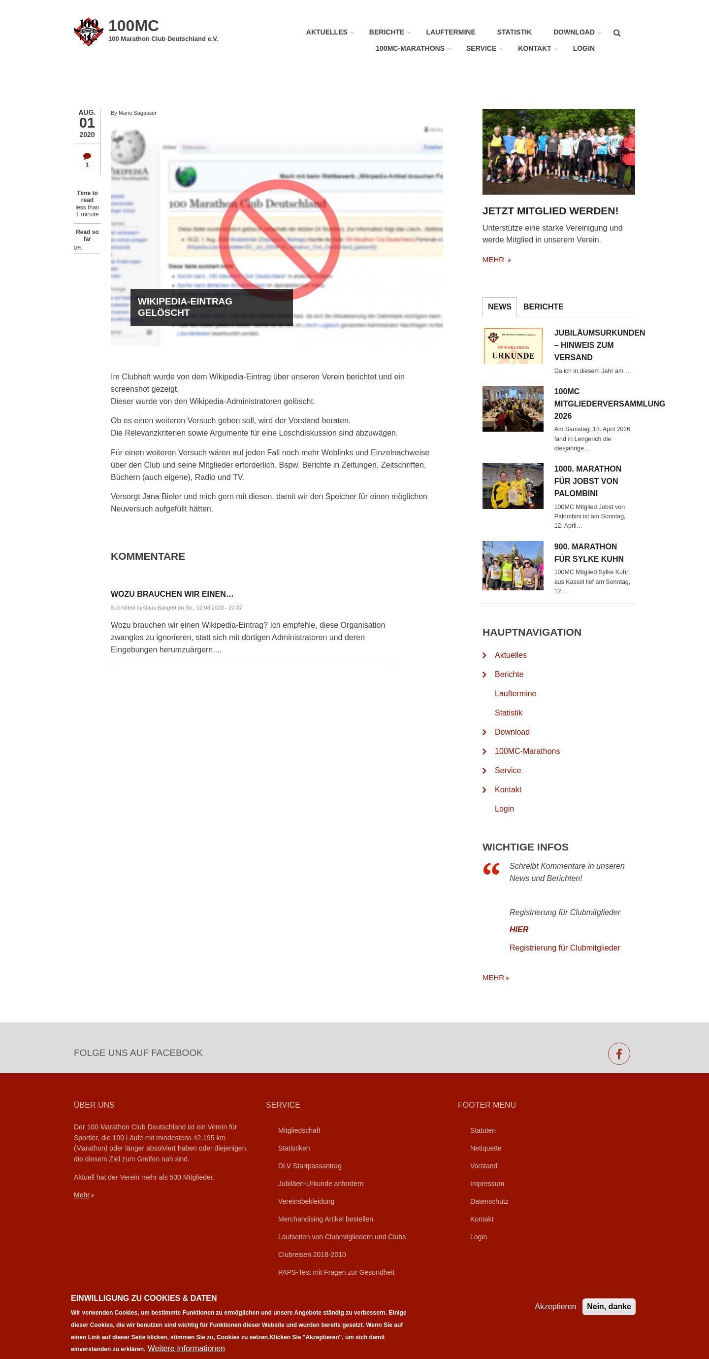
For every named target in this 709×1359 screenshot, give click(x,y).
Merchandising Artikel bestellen (325, 1219)
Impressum (487, 1184)
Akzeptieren (556, 1312)
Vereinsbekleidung (306, 1201)
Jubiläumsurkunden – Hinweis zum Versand (609, 345)
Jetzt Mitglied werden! (565, 210)
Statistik (514, 32)
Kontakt (534, 48)
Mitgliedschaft (299, 1130)
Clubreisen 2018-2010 (312, 1254)
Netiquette (486, 1148)
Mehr (82, 1195)
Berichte (387, 32)
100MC (133, 25)
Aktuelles (327, 32)
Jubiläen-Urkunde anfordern (321, 1184)
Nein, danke (609, 1312)
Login (584, 48)
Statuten (483, 1130)
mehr (508, 259)
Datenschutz (489, 1201)
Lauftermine (450, 32)
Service (481, 48)
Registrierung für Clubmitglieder (579, 948)
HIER (533, 929)
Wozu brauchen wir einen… (172, 594)
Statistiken (294, 1148)
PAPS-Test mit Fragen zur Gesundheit (336, 1272)
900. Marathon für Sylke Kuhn (603, 553)
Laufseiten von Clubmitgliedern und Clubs (342, 1237)
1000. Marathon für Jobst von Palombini (602, 481)
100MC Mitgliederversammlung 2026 (609, 403)
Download (574, 32)
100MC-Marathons (410, 48)
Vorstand (483, 1166)
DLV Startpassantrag (310, 1166)
